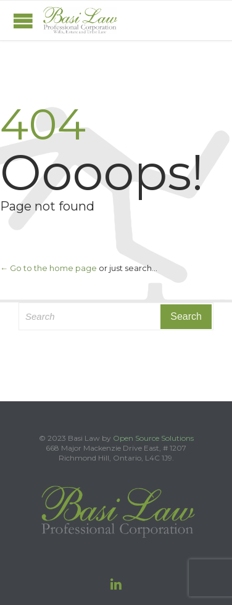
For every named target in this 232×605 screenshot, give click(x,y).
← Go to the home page (48, 268)
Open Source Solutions (153, 438)
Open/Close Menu (23, 20)
